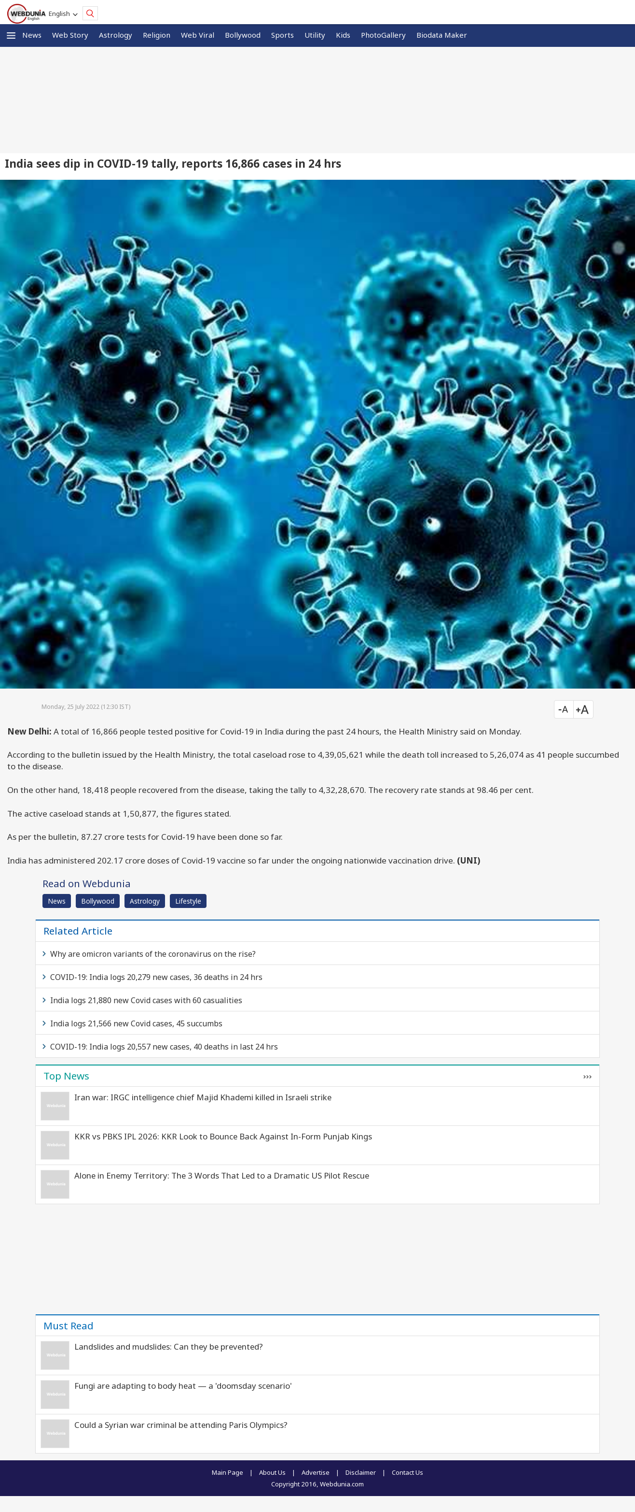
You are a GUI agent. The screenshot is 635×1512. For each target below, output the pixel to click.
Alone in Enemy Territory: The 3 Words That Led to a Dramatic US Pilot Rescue (221, 1175)
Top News (66, 1075)
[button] (11, 35)
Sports (282, 35)
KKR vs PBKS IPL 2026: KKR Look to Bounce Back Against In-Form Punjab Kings (223, 1136)
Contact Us (407, 1472)
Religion (156, 35)
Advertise (316, 1472)
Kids (343, 35)
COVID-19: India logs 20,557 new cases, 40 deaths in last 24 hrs (164, 1046)
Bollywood (243, 35)
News (31, 35)
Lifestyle (188, 901)
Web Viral (197, 35)
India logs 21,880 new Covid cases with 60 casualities (146, 1000)
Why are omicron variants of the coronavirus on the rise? (153, 954)
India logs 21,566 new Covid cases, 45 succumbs (136, 1023)
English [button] (61, 13)
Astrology (115, 35)
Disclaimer (360, 1472)
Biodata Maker (441, 35)
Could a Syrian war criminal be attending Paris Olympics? (181, 1424)
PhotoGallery (383, 35)
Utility (314, 35)
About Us (272, 1472)
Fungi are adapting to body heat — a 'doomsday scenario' (183, 1385)
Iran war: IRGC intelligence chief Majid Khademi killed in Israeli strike (202, 1097)
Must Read (68, 1325)
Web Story (70, 35)
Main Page (227, 1472)
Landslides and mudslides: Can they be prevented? (168, 1346)
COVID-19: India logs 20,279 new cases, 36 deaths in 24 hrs (156, 977)
